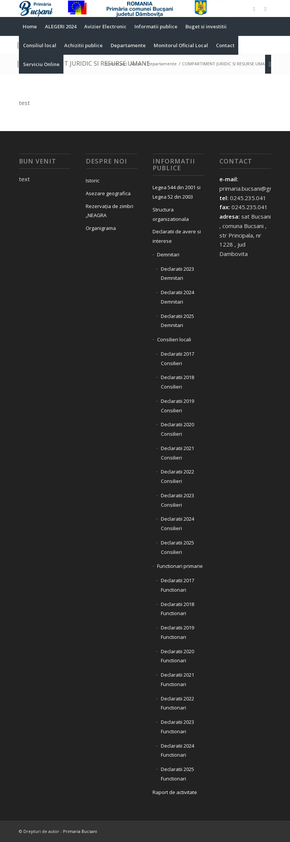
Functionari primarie (180, 566)
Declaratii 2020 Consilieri (177, 429)
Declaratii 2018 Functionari (177, 609)
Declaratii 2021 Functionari (177, 679)
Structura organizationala (171, 214)
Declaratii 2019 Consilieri (177, 406)
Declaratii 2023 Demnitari (177, 273)
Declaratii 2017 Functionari (177, 585)
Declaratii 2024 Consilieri (177, 523)
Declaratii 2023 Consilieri (177, 500)
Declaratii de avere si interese (177, 236)
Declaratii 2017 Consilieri (177, 358)
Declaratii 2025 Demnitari (177, 321)
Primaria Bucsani (80, 831)
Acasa (136, 63)
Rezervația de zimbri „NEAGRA (109, 211)
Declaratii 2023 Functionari (177, 727)
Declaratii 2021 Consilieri (177, 453)
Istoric (92, 180)
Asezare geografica (108, 193)
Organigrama (101, 228)
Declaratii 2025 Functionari (177, 774)
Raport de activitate (175, 792)
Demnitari (168, 254)
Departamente (162, 63)
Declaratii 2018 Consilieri (177, 382)
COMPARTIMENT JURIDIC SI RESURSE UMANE (84, 63)
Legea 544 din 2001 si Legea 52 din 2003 (177, 192)
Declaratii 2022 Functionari (177, 703)
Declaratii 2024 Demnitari (177, 297)
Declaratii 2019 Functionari (177, 632)
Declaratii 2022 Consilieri (177, 476)
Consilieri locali (174, 339)
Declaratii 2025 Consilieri (177, 547)
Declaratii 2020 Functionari (177, 656)
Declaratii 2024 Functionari (177, 750)
